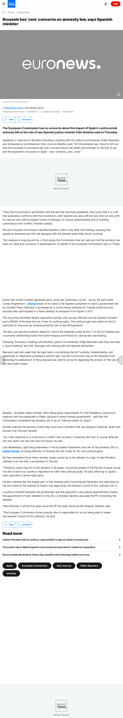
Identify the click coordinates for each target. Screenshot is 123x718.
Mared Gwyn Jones (14, 108)
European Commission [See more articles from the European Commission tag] (34, 565)
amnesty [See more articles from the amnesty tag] (11, 573)
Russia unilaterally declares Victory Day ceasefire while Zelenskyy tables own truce (46, 554)
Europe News (24, 12)
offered (31, 303)
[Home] (3, 12)
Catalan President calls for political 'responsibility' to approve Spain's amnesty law (45, 539)
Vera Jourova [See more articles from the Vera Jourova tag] (64, 565)
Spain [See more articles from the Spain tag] (10, 565)
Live (115, 3)
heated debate (11, 451)
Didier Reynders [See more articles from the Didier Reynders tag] (89, 565)
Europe (11, 12)
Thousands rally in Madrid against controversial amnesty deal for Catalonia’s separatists (49, 547)
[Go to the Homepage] (11, 4)
